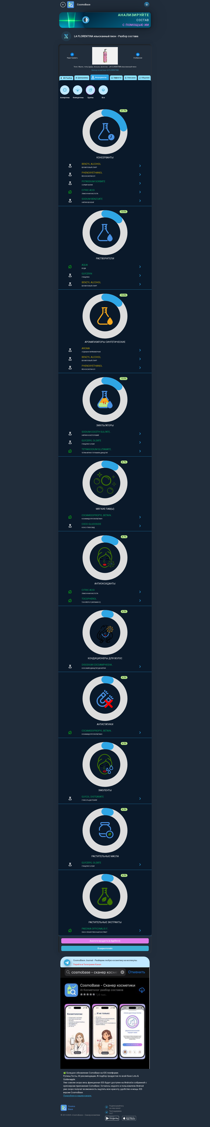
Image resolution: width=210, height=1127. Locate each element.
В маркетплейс (105, 948)
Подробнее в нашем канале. (77, 1095)
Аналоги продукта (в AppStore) (105, 941)
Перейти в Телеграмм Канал (87, 964)
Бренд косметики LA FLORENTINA (105, 70)
